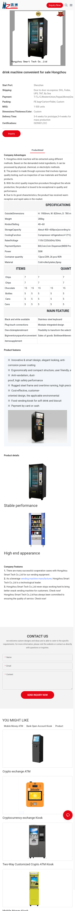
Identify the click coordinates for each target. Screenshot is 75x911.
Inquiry (11, 133)
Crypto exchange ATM (17, 771)
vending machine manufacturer (36, 578)
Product (59, 726)
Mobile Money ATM (13, 726)
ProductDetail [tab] (37, 150)
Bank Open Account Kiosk (39, 726)
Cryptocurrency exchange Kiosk (23, 817)
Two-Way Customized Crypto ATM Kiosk (28, 864)
